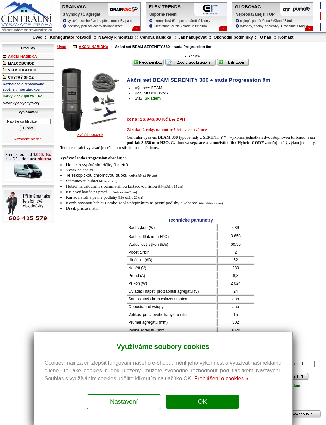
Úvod (38, 37)
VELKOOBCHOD (19, 70)
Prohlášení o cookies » (221, 378)
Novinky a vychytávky (21, 103)
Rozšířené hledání (28, 139)
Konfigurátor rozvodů (70, 37)
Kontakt (286, 37)
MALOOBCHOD (18, 63)
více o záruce (196, 129)
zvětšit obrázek (90, 134)
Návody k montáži (115, 37)
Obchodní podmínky (233, 37)
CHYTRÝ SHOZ (18, 77)
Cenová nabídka (155, 37)
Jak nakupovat (192, 37)
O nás (265, 37)
